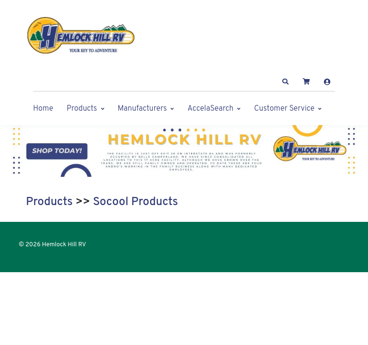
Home (43, 109)
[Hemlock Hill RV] (86, 36)
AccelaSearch (210, 109)
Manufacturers (142, 109)
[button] (285, 82)
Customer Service (284, 109)
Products (82, 109)
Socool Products (135, 202)
